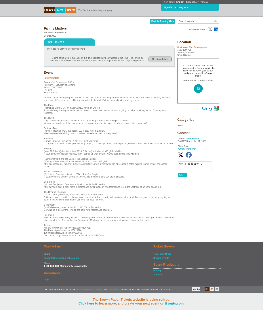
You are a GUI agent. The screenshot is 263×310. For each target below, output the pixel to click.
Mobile (196, 289)
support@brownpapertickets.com (61, 258)
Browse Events (161, 258)
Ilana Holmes (192, 138)
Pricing (157, 270)
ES (212, 289)
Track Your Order (162, 254)
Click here (86, 303)
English (180, 2)
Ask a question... (197, 167)
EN (207, 289)
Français (203, 2)
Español (190, 2)
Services (157, 274)
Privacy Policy (96, 289)
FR (217, 289)
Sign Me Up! (170, 7)
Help (171, 21)
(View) (204, 47)
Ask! (181, 177)
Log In (182, 7)
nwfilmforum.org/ (187, 149)
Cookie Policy (113, 289)
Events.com (174, 303)
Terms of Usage (82, 289)
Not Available (160, 59)
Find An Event (158, 21)
